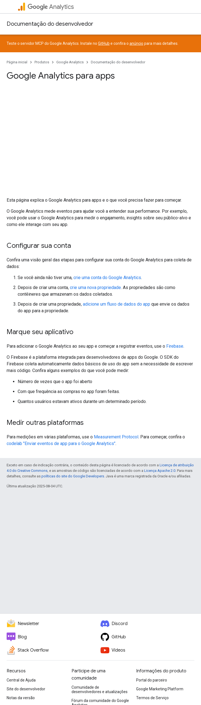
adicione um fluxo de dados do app (116, 304)
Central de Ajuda (21, 680)
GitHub (104, 43)
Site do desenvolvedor (26, 689)
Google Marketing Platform (159, 689)
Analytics (51, 7)
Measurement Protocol (116, 436)
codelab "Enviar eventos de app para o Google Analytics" (61, 443)
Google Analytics (70, 62)
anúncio (136, 43)
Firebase (174, 346)
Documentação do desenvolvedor (50, 23)
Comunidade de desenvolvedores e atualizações (100, 689)
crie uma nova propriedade (95, 287)
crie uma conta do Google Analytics (107, 277)
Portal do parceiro (151, 680)
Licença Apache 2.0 (159, 471)
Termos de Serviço (152, 698)
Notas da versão (21, 698)
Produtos (42, 62)
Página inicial (17, 62)
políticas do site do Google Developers (72, 476)
